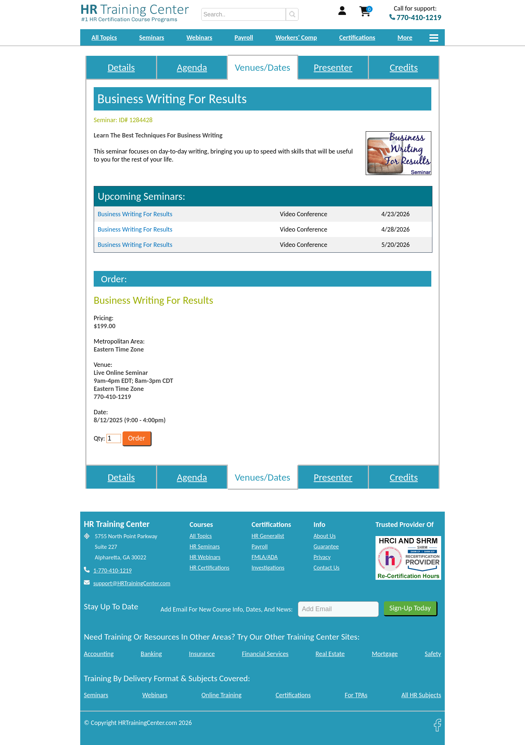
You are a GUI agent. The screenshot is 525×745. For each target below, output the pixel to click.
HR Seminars (205, 546)
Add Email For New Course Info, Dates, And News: (226, 609)
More (404, 38)
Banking (151, 654)
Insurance (202, 654)
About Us (325, 535)
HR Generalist (268, 535)
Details (121, 67)
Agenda (192, 67)
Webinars (199, 38)
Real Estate (330, 654)
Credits (404, 67)
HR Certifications (209, 567)
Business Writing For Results (135, 214)
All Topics (104, 38)
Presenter (333, 67)
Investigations (268, 567)
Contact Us (326, 567)
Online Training (222, 695)
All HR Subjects (421, 695)
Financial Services (265, 654)
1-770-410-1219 (112, 570)
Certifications (357, 38)
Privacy (322, 557)
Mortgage (385, 654)
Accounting (99, 654)
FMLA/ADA (265, 557)
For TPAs (356, 695)
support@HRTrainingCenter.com (131, 583)
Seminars (151, 38)
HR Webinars (205, 557)
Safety (433, 654)
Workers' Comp (296, 38)
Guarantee (326, 546)
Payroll (243, 38)
